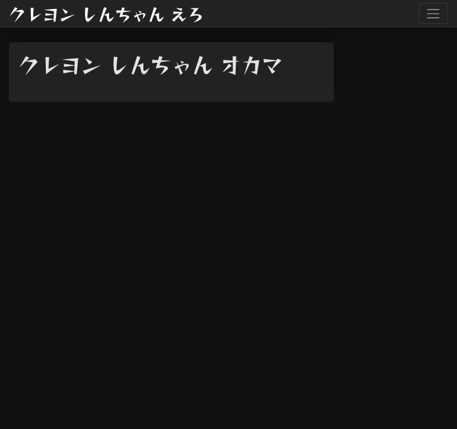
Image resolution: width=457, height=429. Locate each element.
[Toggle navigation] (433, 13)
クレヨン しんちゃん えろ (106, 14)
